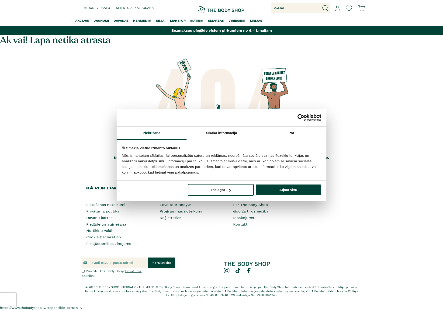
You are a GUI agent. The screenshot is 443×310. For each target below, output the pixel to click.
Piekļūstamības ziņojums (108, 243)
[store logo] (207, 8)
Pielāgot (220, 190)
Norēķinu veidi (99, 230)
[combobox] (300, 8)
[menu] (221, 20)
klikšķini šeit (102, 291)
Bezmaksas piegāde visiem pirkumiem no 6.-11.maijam (221, 30)
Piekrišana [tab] (151, 133)
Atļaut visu (288, 190)
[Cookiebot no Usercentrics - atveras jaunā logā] (300, 117)
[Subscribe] (161, 263)
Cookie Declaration (103, 237)
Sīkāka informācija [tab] (221, 133)
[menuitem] (82, 20)
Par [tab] (291, 133)
